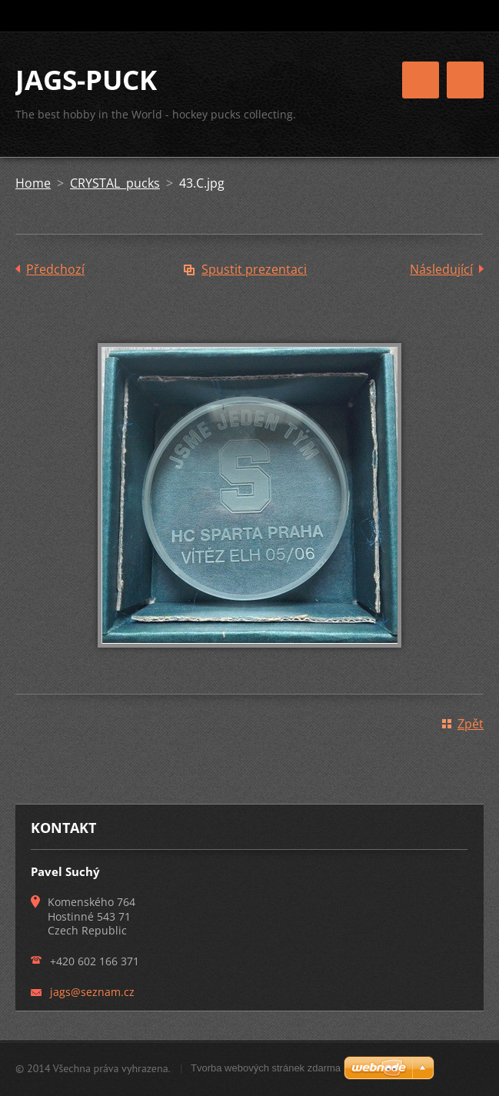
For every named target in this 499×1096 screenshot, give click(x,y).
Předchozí (55, 269)
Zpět (470, 723)
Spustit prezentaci (254, 269)
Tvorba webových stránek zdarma (266, 1068)
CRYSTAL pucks (115, 183)
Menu (465, 80)
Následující (441, 269)
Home (33, 183)
